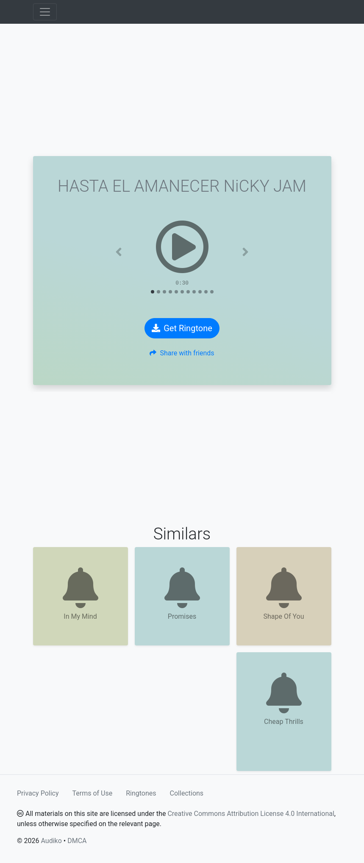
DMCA (76, 841)
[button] (119, 251)
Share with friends (182, 353)
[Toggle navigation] (45, 11)
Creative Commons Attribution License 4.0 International (250, 814)
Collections (187, 793)
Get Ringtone (182, 328)
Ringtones (141, 793)
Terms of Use (92, 793)
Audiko (51, 841)
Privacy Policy (38, 793)
